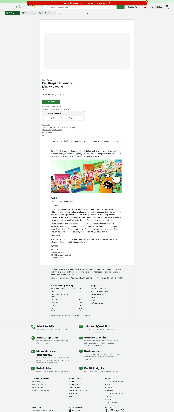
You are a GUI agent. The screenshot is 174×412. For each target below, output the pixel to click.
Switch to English (90, 398)
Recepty (86, 13)
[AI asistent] (135, 7)
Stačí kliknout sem (97, 292)
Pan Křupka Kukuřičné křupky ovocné (104, 31)
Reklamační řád (37, 378)
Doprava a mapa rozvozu (114, 328)
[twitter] (122, 357)
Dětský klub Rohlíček (39, 331)
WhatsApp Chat (47, 284)
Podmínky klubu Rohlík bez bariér (43, 369)
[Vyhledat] (122, 7)
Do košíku (98, 48)
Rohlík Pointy (73, 331)
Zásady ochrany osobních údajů (43, 372)
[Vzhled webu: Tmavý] (98, 407)
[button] (156, 7)
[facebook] (106, 357)
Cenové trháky (29, 13)
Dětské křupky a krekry (99, 76)
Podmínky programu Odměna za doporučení (47, 381)
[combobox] (83, 7)
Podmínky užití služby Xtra (41, 360)
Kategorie (13, 13)
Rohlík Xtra (36, 328)
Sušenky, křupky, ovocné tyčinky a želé (106, 74)
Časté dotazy (110, 346)
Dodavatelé (92, 297)
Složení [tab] (64, 88)
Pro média (108, 334)
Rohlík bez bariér (38, 334)
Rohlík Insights (94, 314)
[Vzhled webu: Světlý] (87, 407)
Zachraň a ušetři (47, 13)
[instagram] (112, 357)
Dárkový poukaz (74, 334)
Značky (74, 13)
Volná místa (109, 337)
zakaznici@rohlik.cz (98, 273)
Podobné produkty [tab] (79, 88)
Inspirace (63, 13)
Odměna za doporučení (40, 337)
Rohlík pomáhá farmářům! (114, 340)
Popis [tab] (55, 88)
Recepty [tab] (117, 88)
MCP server (73, 340)
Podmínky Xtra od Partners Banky (44, 363)
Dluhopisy (108, 343)
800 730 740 (45, 273)
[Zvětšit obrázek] (79, 58)
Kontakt (108, 331)
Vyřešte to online (95, 284)
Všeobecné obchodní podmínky (43, 357)
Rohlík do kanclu (74, 328)
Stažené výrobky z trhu (113, 349)
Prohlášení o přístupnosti (41, 384)
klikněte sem (57, 393)
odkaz (88, 303)
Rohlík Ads (43, 314)
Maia (70, 343)
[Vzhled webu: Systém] (77, 407)
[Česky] (146, 7)
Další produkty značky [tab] (100, 88)
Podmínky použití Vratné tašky (42, 375)
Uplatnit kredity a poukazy (78, 337)
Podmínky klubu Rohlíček (40, 366)
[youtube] (117, 357)
